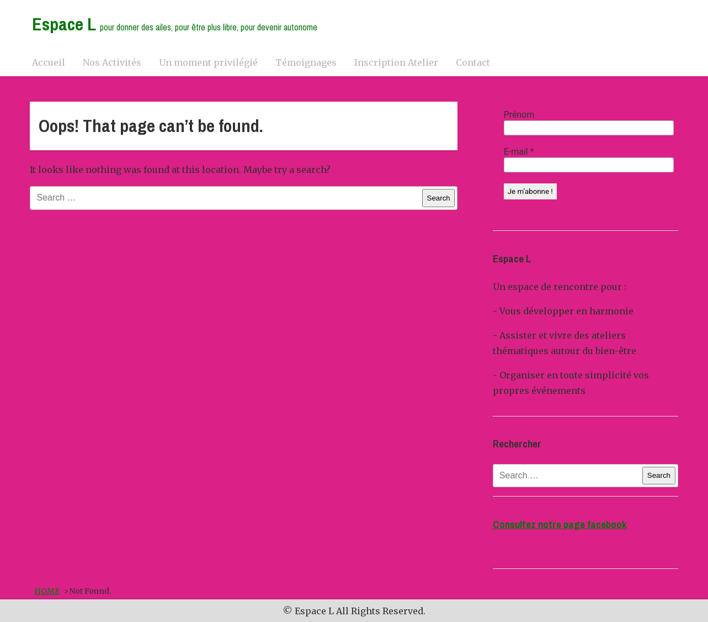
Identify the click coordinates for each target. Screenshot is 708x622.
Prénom (519, 114)
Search (438, 198)
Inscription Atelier (396, 62)
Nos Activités (112, 62)
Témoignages (306, 62)
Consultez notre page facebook (560, 524)
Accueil (48, 62)
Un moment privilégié (208, 62)
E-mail (519, 151)
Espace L (174, 24)
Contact (473, 62)
